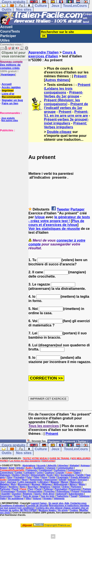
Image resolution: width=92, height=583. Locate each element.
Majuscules (76, 482)
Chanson (51, 468)
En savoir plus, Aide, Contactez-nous (68, 503)
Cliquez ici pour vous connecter (14, 54)
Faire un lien (10, 103)
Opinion (56, 487)
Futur (29, 477)
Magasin (55, 482)
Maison (64, 482)
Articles (20, 468)
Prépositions (63, 491)
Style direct (49, 494)
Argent (3, 468)
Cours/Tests (10, 31)
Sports (37, 494)
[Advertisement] (13, 153)
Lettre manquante (27, 482)
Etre (57, 475)
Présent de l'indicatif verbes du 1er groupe (66, 108)
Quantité (5, 494)
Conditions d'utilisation (13, 505)
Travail (73, 496)
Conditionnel (45, 470)
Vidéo (3, 498)
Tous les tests (47, 496)
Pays (30, 489)
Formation (19, 477)
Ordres (65, 487)
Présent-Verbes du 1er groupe (63, 94)
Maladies (4, 484)
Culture (41, 5)
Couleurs (49, 472)
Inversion (82, 479)
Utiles (5, 40)
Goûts (52, 477)
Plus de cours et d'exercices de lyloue (56, 223)
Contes (18, 472)
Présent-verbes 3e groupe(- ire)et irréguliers (66, 121)
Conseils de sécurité (37, 505)
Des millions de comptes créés (11, 65)
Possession (75, 489)
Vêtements (59, 498)
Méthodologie (61, 484)
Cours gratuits (13, 445)
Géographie (14, 479)
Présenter (86, 491)
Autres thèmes (57, 80)
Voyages (47, 498)
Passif (15, 489)
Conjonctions (74, 470)
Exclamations (67, 475)
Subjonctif (61, 494)
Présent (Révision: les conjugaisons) (62, 102)
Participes (76, 487)
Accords (41, 465)
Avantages (8, 74)
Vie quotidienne (15, 498)
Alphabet (74, 465)
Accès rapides (11, 87)
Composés (31, 470)
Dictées (16, 475)
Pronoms (21, 491)
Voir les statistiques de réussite (54, 228)
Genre (44, 477)
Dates (77, 472)
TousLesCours (75, 5)
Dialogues (5, 475)
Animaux (85, 465)
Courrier (60, 472)
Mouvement (24, 484)
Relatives (27, 494)
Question (16, 494)
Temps (17, 496)
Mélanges (47, 484)
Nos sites (23, 9)
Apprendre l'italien (43, 52)
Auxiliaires (39, 468)
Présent (80, 76)
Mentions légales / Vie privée (53, 510)
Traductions (62, 496)
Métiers (73, 484)
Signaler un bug (12, 100)
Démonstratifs (38, 475)
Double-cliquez (59, 132)
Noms (23, 487)
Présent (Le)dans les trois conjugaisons (67, 88)
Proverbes (49, 491)
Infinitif (62, 479)
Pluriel (38, 489)
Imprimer (8, 90)
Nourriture (33, 487)
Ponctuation (61, 489)
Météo (82, 484)
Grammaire (63, 477)
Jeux (55, 5)
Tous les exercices (43, 426)
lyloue (40, 217)
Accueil (6, 27)
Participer (8, 36)
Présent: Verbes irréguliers (65, 125)
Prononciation (35, 491)
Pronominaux (8, 491)
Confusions (60, 470)
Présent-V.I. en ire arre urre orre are (66, 113)
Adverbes (63, 465)
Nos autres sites (9, 120)
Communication (65, 468)
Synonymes (6, 496)
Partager (77, 209)
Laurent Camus (39, 503)
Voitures (37, 498)
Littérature (43, 482)
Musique (35, 484)
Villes (28, 498)
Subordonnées (76, 494)
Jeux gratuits (8, 118)
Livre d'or (8, 93)
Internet (72, 479)
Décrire (25, 475)
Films (9, 477)
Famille (80, 475)
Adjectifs (51, 465)
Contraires (29, 472)
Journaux (11, 482)
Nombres (13, 487)
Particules (5, 489)
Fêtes (36, 477)
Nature (3, 487)
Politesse (48, 489)
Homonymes (36, 479)
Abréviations (29, 465)
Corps (40, 472)
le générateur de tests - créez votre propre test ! (59, 219)
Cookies (74, 510)
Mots (13, 484)
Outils (6, 9)
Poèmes (87, 489)
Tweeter (63, 209)
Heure (25, 479)
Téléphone (84, 496)
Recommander (11, 97)
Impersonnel (50, 479)
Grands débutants (79, 477)
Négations (45, 487)
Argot (11, 468)
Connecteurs (6, 472)
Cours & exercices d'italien (52, 54)
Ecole (50, 475)
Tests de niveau (30, 496)
